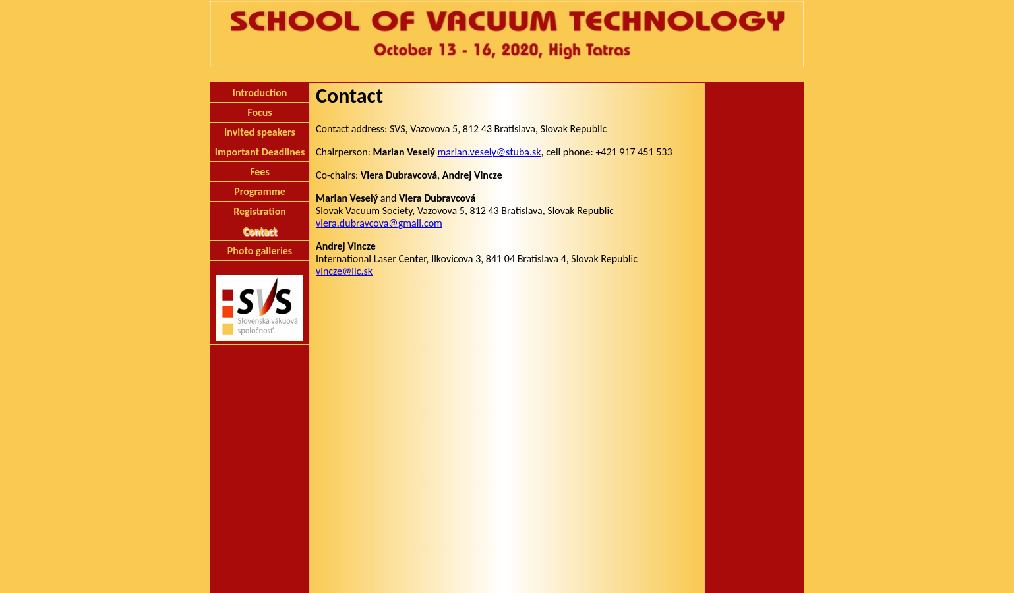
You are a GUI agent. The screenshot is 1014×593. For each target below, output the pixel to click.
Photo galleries (260, 250)
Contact (259, 231)
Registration (259, 211)
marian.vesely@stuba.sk (489, 152)
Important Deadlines (260, 152)
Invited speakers (259, 132)
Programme (259, 191)
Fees (260, 171)
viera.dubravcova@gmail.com (379, 223)
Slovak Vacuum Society (506, 574)
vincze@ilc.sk (344, 271)
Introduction (260, 92)
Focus (259, 112)
